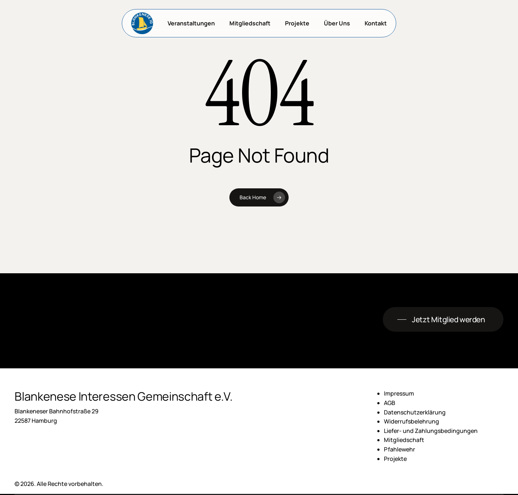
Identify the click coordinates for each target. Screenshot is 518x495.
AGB (389, 403)
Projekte (395, 459)
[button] (443, 319)
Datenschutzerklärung (415, 412)
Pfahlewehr (399, 449)
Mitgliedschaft (404, 440)
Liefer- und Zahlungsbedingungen (431, 431)
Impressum (399, 393)
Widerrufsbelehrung (411, 421)
